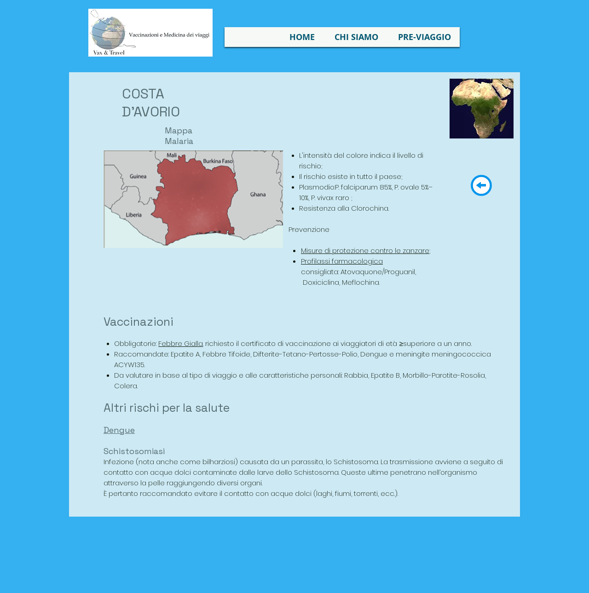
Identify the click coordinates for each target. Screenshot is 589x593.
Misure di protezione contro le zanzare (365, 250)
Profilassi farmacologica (342, 261)
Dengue (119, 430)
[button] (356, 37)
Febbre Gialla (180, 343)
